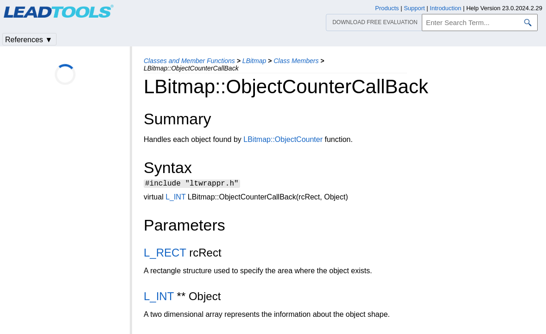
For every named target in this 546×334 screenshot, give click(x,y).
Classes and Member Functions (189, 60)
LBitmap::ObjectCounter (283, 139)
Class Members (295, 60)
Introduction (445, 8)
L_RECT (165, 254)
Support (414, 8)
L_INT (175, 198)
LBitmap (254, 60)
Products (387, 8)
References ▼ (28, 40)
